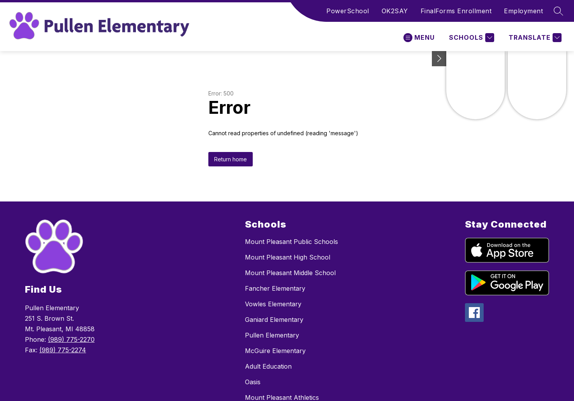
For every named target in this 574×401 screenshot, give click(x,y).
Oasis (253, 382)
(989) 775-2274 (62, 350)
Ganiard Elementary (274, 319)
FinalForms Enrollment (456, 11)
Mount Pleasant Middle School (290, 273)
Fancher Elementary (275, 288)
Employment (523, 11)
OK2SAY (395, 11)
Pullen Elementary (272, 335)
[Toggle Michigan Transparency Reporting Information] (439, 58)
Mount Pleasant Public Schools (291, 242)
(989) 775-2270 (71, 339)
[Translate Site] (534, 37)
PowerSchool (347, 11)
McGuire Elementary (275, 351)
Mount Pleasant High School (287, 257)
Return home (230, 159)
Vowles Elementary (273, 304)
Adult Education (268, 366)
